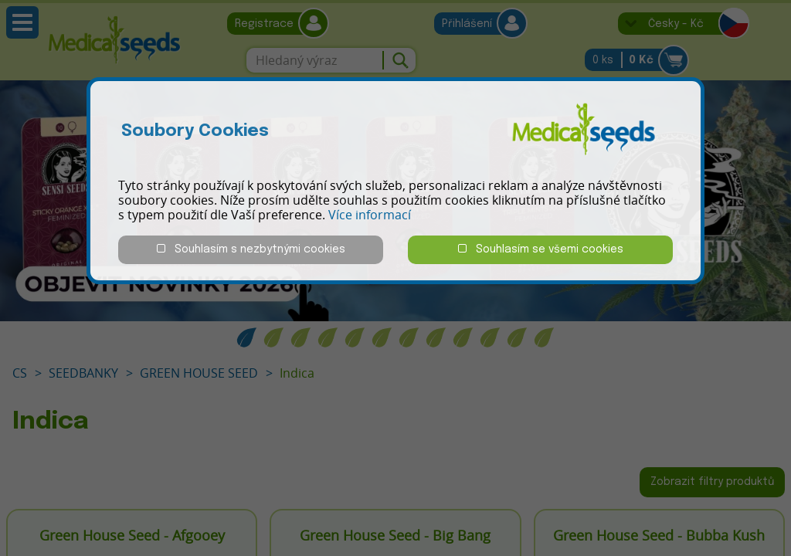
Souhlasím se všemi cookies (540, 249)
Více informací (369, 214)
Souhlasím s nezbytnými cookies (251, 249)
